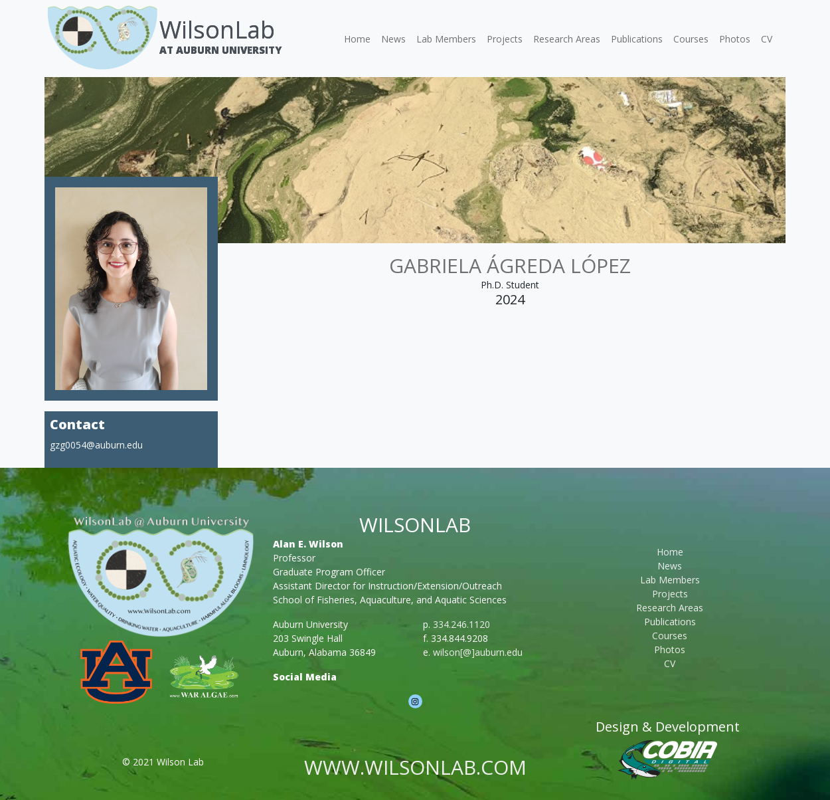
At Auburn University (220, 49)
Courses (690, 39)
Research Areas (566, 39)
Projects (505, 39)
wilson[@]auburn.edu (478, 652)
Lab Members (446, 39)
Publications (637, 39)
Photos (734, 39)
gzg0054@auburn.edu (96, 445)
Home (357, 39)
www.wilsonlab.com (415, 767)
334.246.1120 (461, 624)
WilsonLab (217, 29)
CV (766, 39)
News (393, 39)
